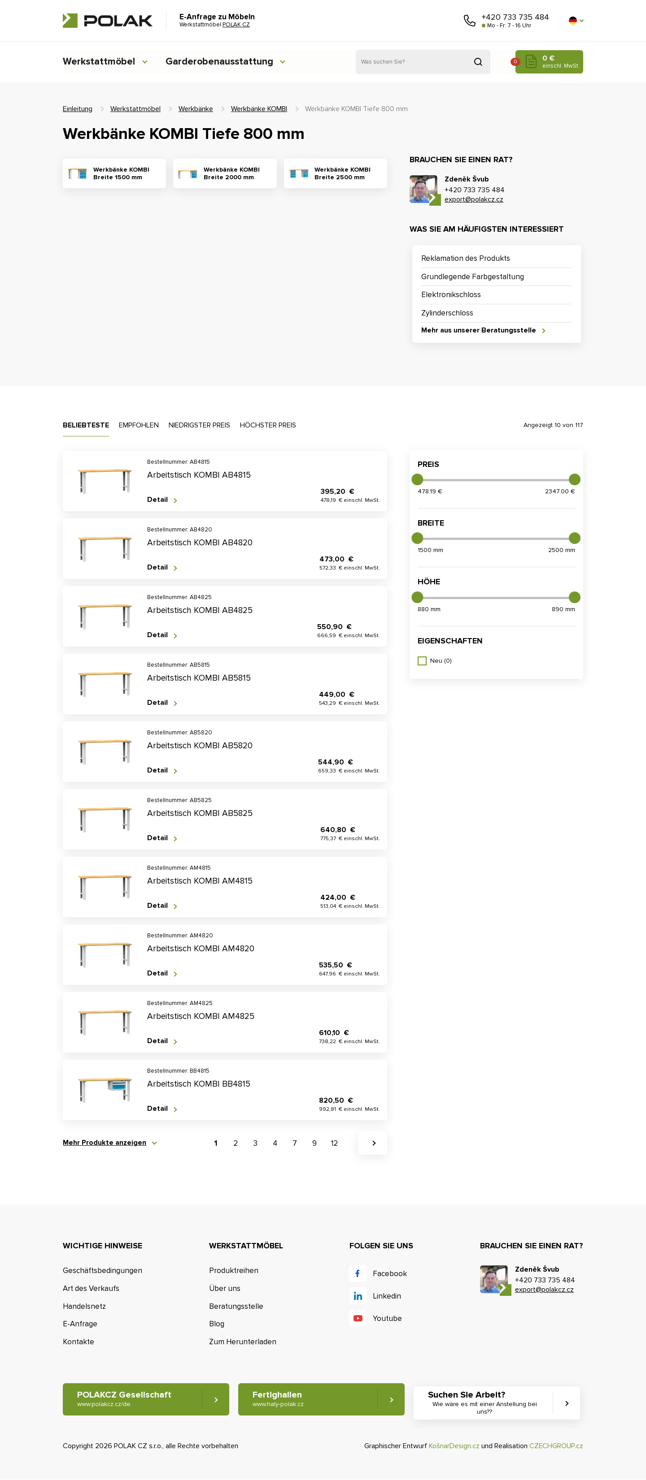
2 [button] (235, 1143)
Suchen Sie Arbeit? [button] (486, 1403)
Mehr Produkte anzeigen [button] (104, 1143)
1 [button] (215, 1143)
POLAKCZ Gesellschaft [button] (124, 1399)
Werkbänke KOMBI (259, 108)
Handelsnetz (84, 1306)
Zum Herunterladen (242, 1341)
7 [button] (294, 1143)
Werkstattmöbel (99, 62)
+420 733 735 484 (515, 17)
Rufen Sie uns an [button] (470, 21)
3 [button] (255, 1143)
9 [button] (314, 1143)
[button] (576, 21)
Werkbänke (196, 108)
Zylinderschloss (447, 313)
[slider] (417, 479)
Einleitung (77, 108)
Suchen (478, 62)
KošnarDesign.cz (454, 1445)
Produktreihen (233, 1270)
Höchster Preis (268, 425)
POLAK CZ (108, 20)
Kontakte (78, 1341)
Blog (216, 1324)
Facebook (390, 1273)
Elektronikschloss (451, 294)
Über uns (224, 1288)
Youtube (387, 1318)
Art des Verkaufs (91, 1288)
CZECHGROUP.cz (556, 1445)
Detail (157, 500)
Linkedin (387, 1296)
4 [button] (275, 1143)
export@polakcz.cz (474, 199)
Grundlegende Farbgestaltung (472, 276)
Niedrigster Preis (199, 425)
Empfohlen (139, 425)
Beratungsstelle (236, 1306)
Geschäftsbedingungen (102, 1270)
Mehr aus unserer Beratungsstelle (478, 330)
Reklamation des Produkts (465, 258)
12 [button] (334, 1143)
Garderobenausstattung (222, 62)
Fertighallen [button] (278, 1399)
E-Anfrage (80, 1324)
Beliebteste (86, 425)
